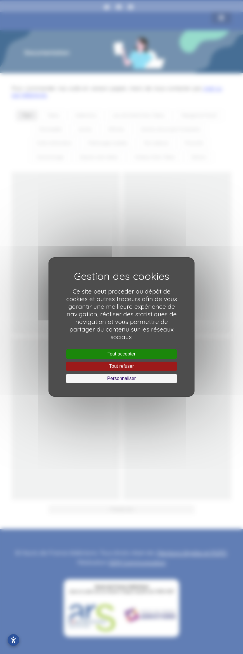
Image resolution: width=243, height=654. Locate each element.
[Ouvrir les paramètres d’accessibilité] (13, 640)
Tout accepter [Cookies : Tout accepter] (121, 353)
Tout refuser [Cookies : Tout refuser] (121, 366)
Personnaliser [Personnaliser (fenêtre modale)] (121, 378)
